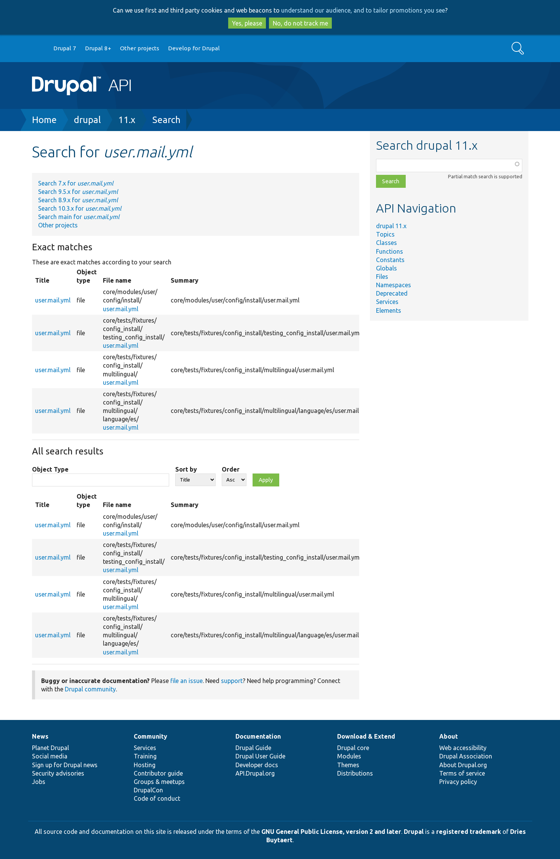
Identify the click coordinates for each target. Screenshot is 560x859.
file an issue (186, 680)
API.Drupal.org (255, 773)
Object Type (50, 469)
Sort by (186, 469)
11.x (126, 120)
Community (150, 736)
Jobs (38, 781)
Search (166, 120)
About (448, 736)
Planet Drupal (50, 747)
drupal (87, 120)
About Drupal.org (463, 764)
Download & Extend (366, 736)
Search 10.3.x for (79, 208)
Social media (49, 756)
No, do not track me (300, 23)
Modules (349, 756)
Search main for (78, 216)
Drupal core (353, 747)
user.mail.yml (52, 300)
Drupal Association (465, 756)
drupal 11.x (391, 225)
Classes (386, 242)
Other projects (139, 48)
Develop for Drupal (194, 48)
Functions (389, 251)
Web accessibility (462, 747)
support (232, 680)
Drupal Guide (253, 747)
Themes (348, 764)
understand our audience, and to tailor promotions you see (363, 10)
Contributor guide (158, 773)
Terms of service (462, 773)
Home (44, 120)
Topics (385, 234)
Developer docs (256, 764)
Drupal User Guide (260, 756)
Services (387, 301)
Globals (386, 268)
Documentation (258, 736)
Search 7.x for (75, 183)
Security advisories (58, 773)
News (40, 736)
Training (145, 756)
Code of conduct (157, 798)
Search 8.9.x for (78, 200)
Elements (388, 310)
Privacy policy (458, 781)
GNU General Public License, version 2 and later (331, 831)
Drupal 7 (64, 48)
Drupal (414, 831)
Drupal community (90, 689)
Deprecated (392, 293)
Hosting (144, 764)
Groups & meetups (159, 781)
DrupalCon (148, 790)
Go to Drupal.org (39, 48)
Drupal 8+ (98, 48)
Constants (390, 259)
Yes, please (247, 23)
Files (382, 276)
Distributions (355, 773)
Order (231, 469)
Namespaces (393, 285)
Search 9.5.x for (78, 191)
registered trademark (468, 831)
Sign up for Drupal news (65, 764)
